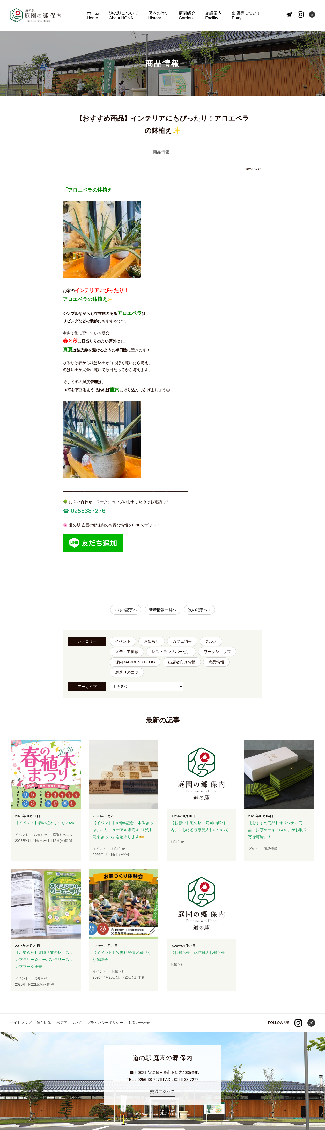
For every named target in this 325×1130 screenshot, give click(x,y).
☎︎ (66, 510)
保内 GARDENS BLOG (135, 662)
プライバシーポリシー (105, 1022)
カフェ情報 (182, 641)
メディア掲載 (126, 651)
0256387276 (87, 510)
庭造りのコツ (126, 672)
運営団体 (44, 1022)
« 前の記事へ (125, 609)
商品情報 (216, 662)
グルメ (211, 641)
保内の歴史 (158, 15)
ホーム (93, 15)
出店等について (246, 15)
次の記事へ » (199, 609)
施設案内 (213, 15)
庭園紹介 (187, 15)
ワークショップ (217, 651)
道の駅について (123, 15)
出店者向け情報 (181, 662)
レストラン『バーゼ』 (171, 651)
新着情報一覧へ (162, 609)
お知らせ (151, 641)
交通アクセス (162, 1091)
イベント (123, 641)
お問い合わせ (139, 1022)
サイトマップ (21, 1022)
